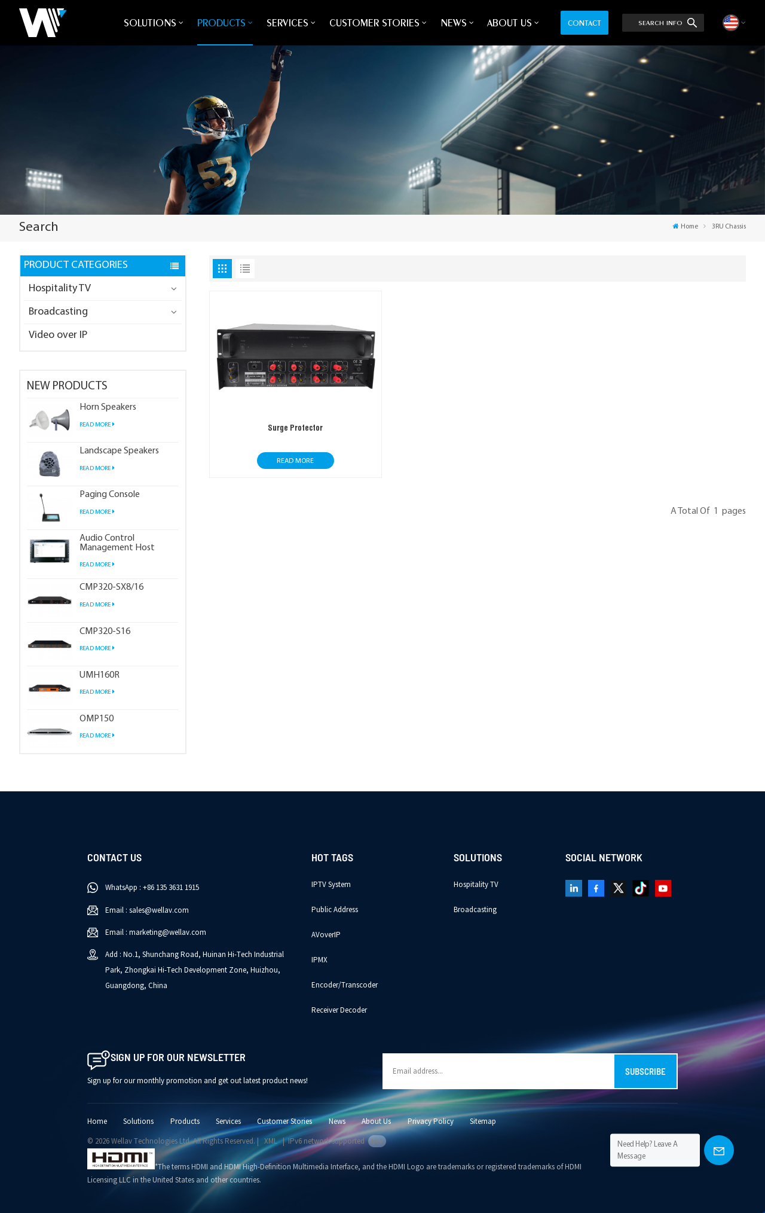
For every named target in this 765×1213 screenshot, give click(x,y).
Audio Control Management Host (117, 543)
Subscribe (645, 1071)
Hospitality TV (60, 288)
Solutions (150, 23)
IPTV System (331, 884)
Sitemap (483, 1121)
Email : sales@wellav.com (147, 910)
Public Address (334, 910)
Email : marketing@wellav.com (155, 932)
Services (287, 23)
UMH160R (99, 675)
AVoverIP (326, 935)
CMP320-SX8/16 (111, 587)
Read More (97, 425)
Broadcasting (58, 312)
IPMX (319, 960)
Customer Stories (374, 23)
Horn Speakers (107, 407)
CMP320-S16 (104, 631)
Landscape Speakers (119, 451)
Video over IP (58, 335)
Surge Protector (295, 427)
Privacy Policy (431, 1121)
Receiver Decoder (339, 1010)
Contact (584, 23)
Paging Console (109, 494)
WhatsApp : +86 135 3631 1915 (152, 887)
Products (221, 23)
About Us (509, 23)
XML (270, 1141)
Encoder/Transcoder (344, 985)
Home (685, 226)
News (453, 23)
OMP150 (96, 719)
